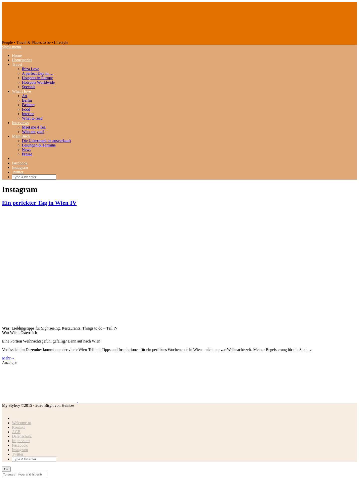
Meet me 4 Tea (34, 127)
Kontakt (18, 427)
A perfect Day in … (37, 73)
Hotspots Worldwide (38, 82)
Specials (28, 87)
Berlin (27, 100)
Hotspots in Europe (37, 78)
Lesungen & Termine (39, 145)
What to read (32, 118)
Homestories (22, 60)
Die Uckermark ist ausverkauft (46, 140)
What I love (21, 91)
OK (6, 469)
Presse (27, 154)
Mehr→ (8, 358)
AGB (16, 432)
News (26, 149)
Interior (28, 114)
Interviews (20, 123)
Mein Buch (21, 136)
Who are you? (33, 132)
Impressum (21, 441)
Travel (17, 64)
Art (24, 96)
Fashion (28, 105)
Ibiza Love (30, 69)
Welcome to (21, 423)
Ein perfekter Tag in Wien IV (39, 203)
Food (26, 109)
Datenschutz (22, 436)
